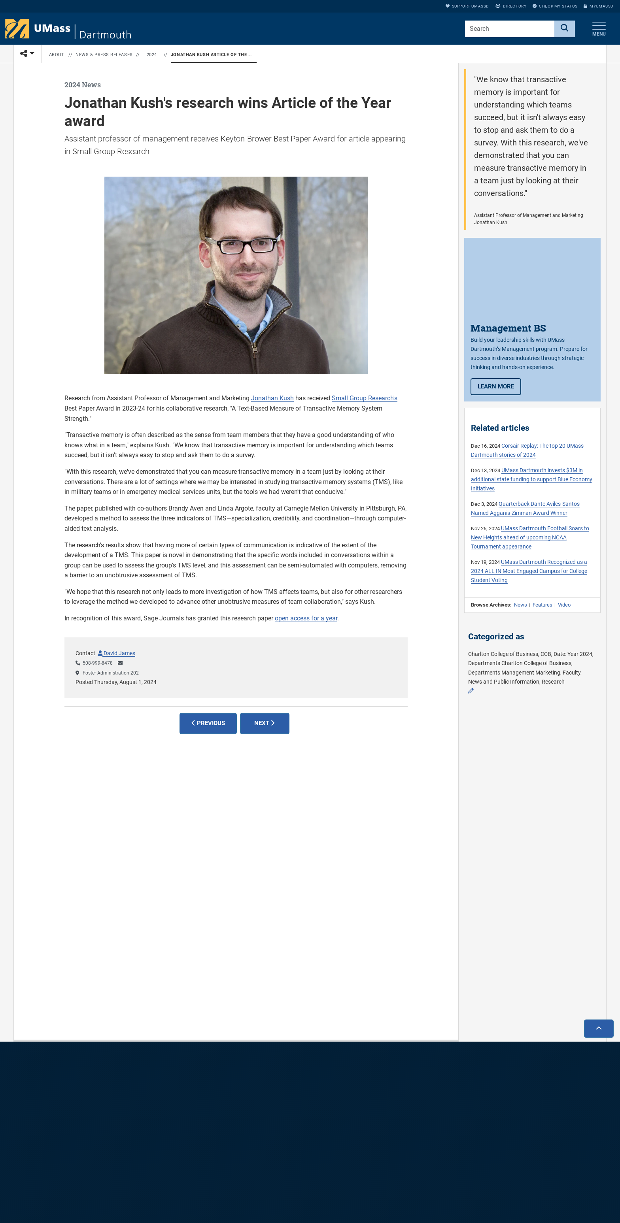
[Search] (564, 29)
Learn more (499, 386)
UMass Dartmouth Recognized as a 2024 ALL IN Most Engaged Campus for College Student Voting (529, 571)
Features (542, 605)
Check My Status (555, 6)
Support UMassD (467, 6)
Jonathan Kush (272, 398)
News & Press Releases (104, 54)
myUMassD (599, 6)
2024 (152, 54)
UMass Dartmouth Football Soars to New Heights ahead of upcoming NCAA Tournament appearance (530, 537)
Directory (510, 6)
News (520, 605)
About (56, 54)
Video (564, 605)
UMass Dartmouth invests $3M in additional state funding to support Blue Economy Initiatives (531, 479)
